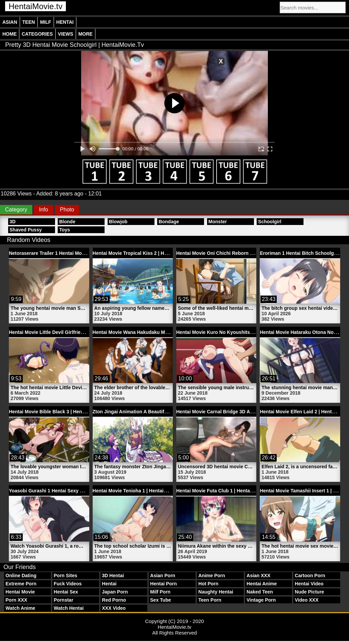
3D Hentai (113, 575)
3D (13, 221)
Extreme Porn (20, 583)
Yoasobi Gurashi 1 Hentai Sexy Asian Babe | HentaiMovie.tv (76, 490)
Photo (67, 209)
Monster (217, 221)
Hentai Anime (261, 583)
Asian (9, 22)
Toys (64, 229)
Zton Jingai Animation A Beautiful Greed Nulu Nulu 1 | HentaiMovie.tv (171, 411)
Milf (45, 22)
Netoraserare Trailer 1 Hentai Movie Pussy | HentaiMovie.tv (75, 253)
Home (9, 34)
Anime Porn (211, 575)
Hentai (65, 22)
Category (16, 209)
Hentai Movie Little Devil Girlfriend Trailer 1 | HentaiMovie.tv (76, 332)
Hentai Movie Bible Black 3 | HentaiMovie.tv (58, 411)
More (85, 34)
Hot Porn (208, 583)
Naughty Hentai (215, 592)
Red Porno (114, 600)
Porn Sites (65, 575)
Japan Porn (115, 592)
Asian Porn (162, 575)
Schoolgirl (269, 221)
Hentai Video (309, 583)
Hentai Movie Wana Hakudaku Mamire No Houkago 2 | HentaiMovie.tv (171, 332)
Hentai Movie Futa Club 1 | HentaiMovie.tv (223, 490)
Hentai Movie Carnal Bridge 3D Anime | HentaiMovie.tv (237, 411)
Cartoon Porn (310, 575)
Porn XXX (16, 600)
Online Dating (20, 575)
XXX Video (114, 608)
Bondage (169, 221)
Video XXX (306, 600)
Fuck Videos (67, 583)
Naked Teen (259, 592)
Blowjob (118, 221)
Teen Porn (209, 600)
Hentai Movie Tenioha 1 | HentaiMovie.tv (138, 490)
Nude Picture (309, 592)
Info (43, 209)
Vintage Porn (261, 600)
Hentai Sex (66, 592)
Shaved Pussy (26, 229)
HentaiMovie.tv (35, 6)
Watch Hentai (69, 608)
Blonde (67, 221)
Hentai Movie (20, 592)
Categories (37, 34)
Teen (28, 22)
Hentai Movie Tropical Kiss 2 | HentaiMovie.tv (144, 253)
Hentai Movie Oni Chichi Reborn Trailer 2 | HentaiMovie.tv (241, 253)
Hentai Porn (163, 583)
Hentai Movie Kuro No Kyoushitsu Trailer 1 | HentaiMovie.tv (243, 332)
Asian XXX (258, 575)
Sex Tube (160, 600)
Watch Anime (20, 608)
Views (65, 34)
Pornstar (63, 600)
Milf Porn (160, 592)
